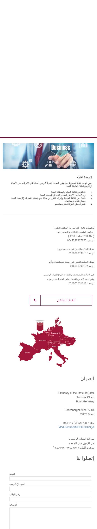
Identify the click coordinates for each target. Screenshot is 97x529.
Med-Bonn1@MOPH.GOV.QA (76, 427)
